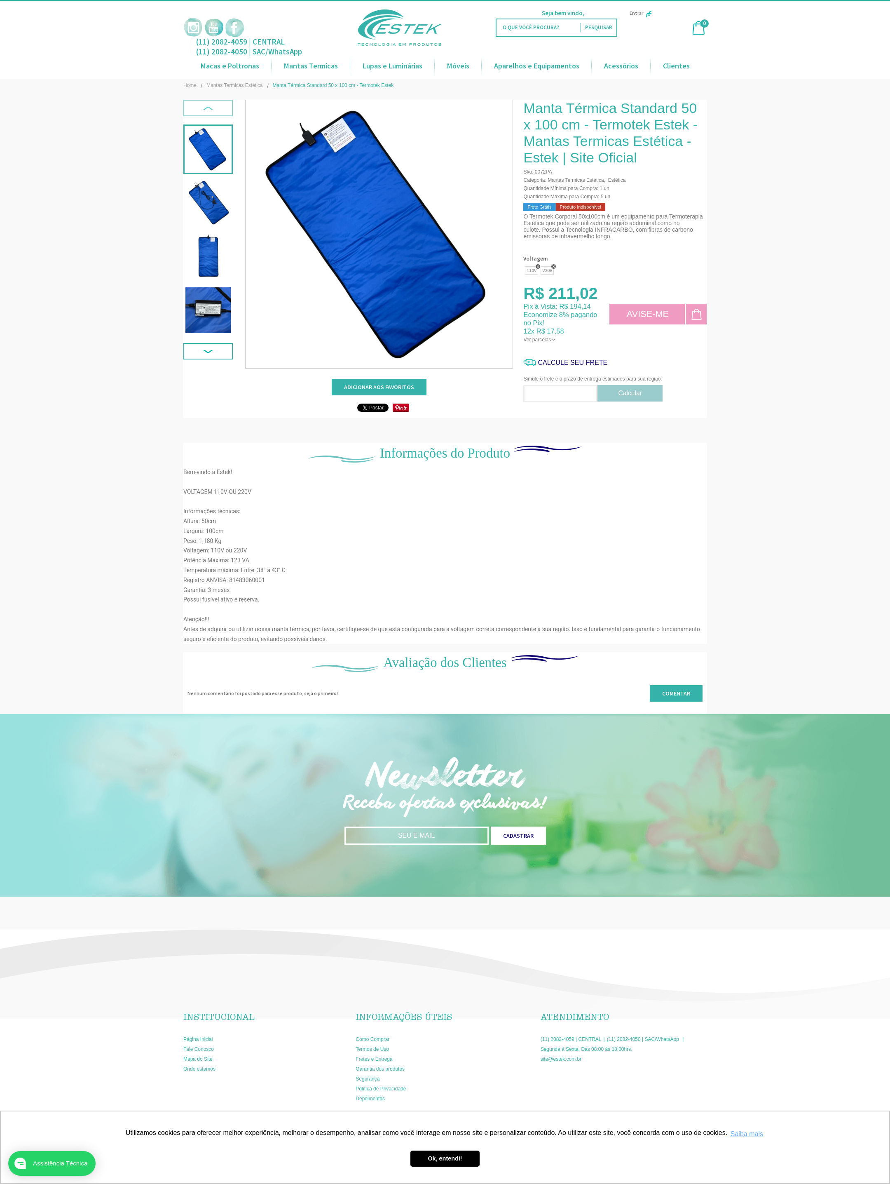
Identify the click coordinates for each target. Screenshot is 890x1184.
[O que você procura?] (598, 27)
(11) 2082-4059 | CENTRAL (240, 42)
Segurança (367, 1079)
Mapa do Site (198, 1059)
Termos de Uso (372, 1049)
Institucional (219, 1017)
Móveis (458, 65)
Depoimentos (370, 1099)
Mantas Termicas (311, 65)
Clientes (676, 65)
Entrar (640, 13)
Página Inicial (198, 1039)
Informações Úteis (404, 1017)
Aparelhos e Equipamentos (536, 65)
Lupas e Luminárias (392, 65)
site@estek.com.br (561, 1059)
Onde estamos (199, 1069)
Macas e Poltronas (230, 65)
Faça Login (600, 13)
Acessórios (621, 65)
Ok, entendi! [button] (445, 1158)
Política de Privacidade (381, 1089)
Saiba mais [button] (747, 1133)
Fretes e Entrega (374, 1059)
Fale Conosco (198, 1049)
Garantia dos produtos (380, 1069)
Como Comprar (372, 1039)
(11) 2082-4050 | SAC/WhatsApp (249, 51)
